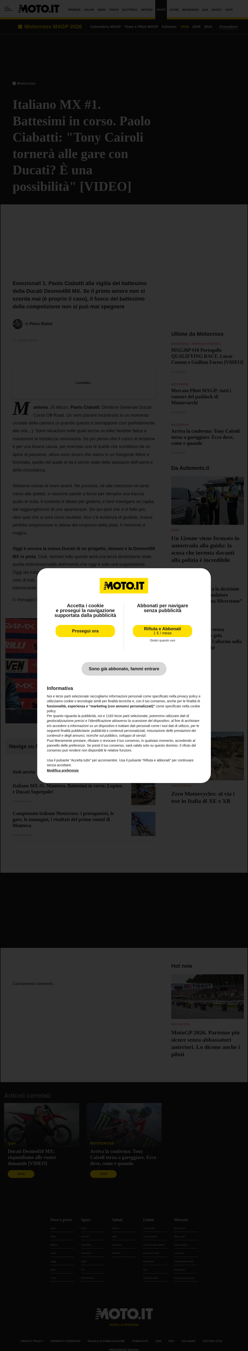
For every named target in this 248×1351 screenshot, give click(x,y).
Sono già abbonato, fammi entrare (124, 668)
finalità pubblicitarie (75, 731)
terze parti (121, 716)
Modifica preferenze (63, 770)
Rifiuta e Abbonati (162, 630)
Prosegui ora (85, 630)
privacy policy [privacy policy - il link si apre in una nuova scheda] (187, 696)
